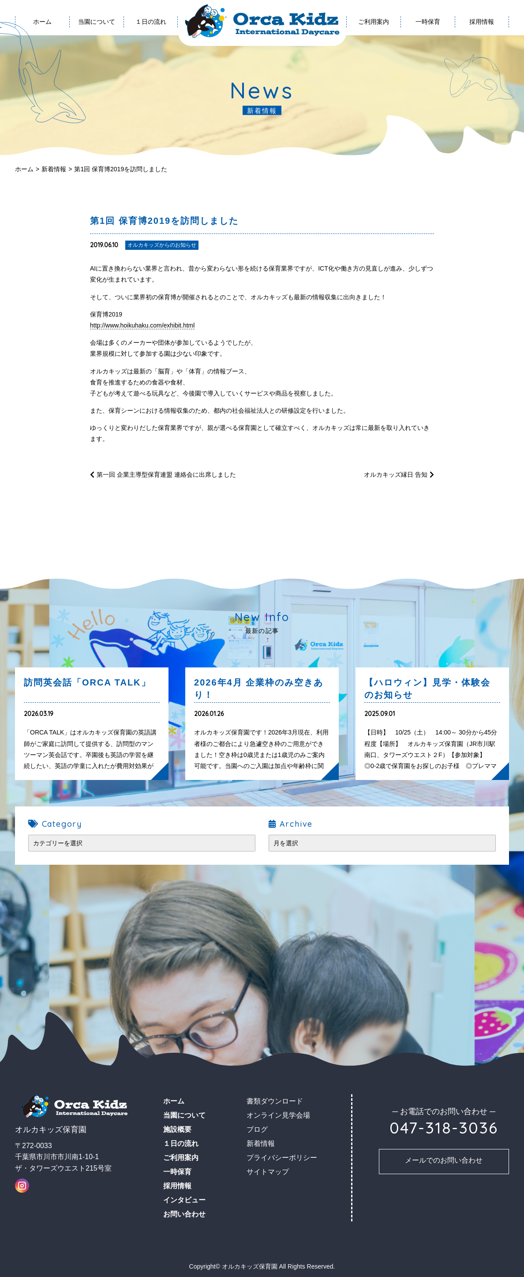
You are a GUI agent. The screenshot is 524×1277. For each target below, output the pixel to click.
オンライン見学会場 (278, 1115)
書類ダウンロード (275, 1101)
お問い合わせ (184, 1214)
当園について (96, 21)
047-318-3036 (443, 1128)
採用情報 (481, 21)
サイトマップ (268, 1171)
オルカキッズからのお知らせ (161, 245)
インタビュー (184, 1200)
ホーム (24, 169)
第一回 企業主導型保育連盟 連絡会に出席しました (166, 474)
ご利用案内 (373, 21)
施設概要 (177, 1129)
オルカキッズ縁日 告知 (395, 474)
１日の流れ (150, 21)
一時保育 (427, 21)
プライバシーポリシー (282, 1157)
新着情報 (53, 169)
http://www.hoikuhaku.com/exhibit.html (142, 325)
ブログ (257, 1129)
